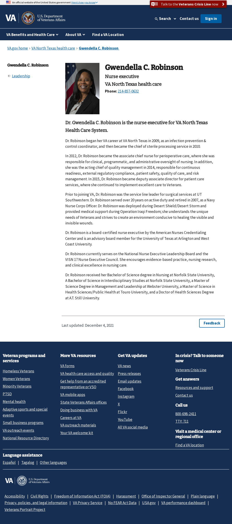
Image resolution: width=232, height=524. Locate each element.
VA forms (67, 365)
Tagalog (27, 462)
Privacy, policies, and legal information (36, 502)
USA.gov (149, 502)
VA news (124, 365)
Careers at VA (70, 417)
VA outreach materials (78, 425)
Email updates (129, 381)
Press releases (129, 373)
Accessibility (15, 496)
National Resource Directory (26, 438)
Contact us (189, 18)
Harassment (126, 496)
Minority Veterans (17, 386)
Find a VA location (189, 445)
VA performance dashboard (183, 502)
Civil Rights (39, 496)
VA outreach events (18, 430)
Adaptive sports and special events (25, 412)
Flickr (122, 411)
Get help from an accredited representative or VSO (83, 384)
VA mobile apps (72, 394)
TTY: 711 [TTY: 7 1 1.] (181, 421)
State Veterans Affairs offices (83, 402)
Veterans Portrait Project (25, 509)
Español (9, 462)
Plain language (203, 496)
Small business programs (23, 422)
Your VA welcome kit (76, 432)
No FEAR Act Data (122, 502)
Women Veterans (16, 378)
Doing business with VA (78, 409)
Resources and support (194, 387)
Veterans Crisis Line (190, 369)
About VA (73, 34)
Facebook (126, 388)
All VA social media (133, 427)
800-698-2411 (185, 413)
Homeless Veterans (18, 371)
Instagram (126, 396)
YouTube (125, 419)
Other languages (53, 462)
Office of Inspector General (163, 496)
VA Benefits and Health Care (30, 34)
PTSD (7, 393)
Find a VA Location (108, 34)
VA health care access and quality (87, 373)
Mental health (14, 401)
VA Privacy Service (87, 502)
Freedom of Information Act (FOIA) (82, 496)
